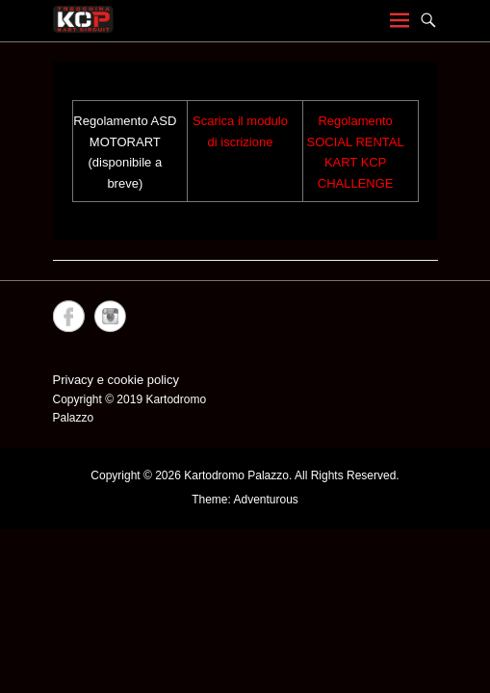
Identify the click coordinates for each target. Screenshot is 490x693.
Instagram (110, 316)
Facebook (69, 316)
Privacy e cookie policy (116, 379)
